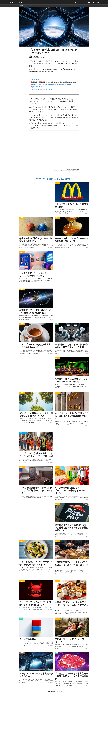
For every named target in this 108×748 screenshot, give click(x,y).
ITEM (21, 619)
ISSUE (56, 324)
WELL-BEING (23, 433)
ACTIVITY (57, 184)
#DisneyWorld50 (35, 85)
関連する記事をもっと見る (54, 692)
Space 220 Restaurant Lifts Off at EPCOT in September (68, 171)
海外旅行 (70, 174)
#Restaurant (40, 87)
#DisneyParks (52, 85)
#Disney (44, 85)
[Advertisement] (54, 724)
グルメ (65, 174)
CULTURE (22, 653)
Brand (61, 174)
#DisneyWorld (61, 85)
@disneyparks (35, 80)
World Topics (75, 174)
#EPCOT (69, 85)
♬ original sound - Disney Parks (41, 90)
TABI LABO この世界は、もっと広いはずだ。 (54, 179)
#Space (32, 87)
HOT (57, 174)
